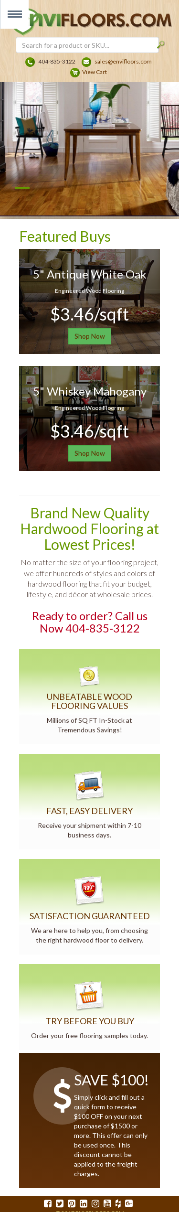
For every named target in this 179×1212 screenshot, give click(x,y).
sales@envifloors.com (123, 61)
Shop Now (89, 336)
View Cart (94, 71)
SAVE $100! (111, 1079)
